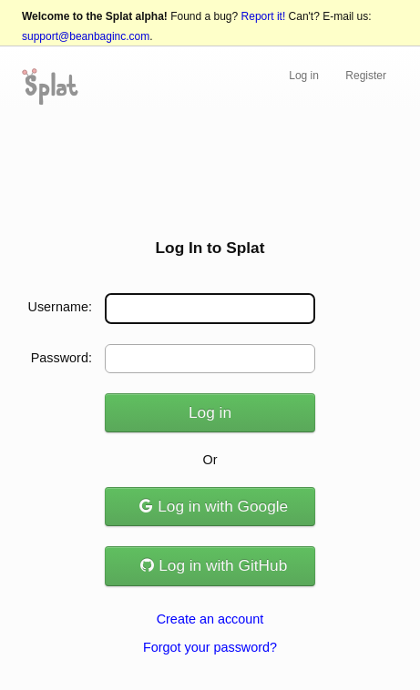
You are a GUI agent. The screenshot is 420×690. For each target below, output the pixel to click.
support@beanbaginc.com (85, 36)
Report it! (263, 16)
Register (365, 75)
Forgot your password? (210, 647)
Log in (304, 75)
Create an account (210, 619)
